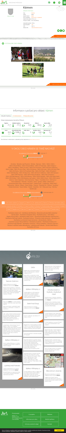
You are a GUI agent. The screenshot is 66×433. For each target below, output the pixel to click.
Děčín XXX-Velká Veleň (52, 176)
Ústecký (33, 13)
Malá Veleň (53, 183)
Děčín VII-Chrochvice (35, 167)
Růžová (49, 185)
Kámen (28, 7)
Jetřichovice (50, 182)
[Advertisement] (33, 98)
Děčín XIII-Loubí (41, 169)
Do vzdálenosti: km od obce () (26, 192)
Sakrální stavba (55, 209)
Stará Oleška (23, 187)
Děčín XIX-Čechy (14, 171)
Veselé (30, 187)
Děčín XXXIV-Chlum (42, 178)
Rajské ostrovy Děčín (13, 216)
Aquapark (22, 202)
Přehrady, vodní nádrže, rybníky (56, 202)
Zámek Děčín (15, 215)
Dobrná (11, 180)
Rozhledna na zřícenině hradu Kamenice (25, 220)
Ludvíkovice (45, 183)
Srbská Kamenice (14, 187)
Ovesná (36, 185)
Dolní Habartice (19, 180)
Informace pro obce (31, 419)
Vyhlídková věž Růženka (29, 213)
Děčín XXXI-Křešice (11, 178)
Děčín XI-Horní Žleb (20, 169)
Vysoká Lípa (33, 189)
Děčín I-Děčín (50, 164)
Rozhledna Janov (41, 215)
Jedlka (44, 182)
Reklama (49, 414)
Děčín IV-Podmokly (40, 166)
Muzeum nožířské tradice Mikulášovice (19, 225)
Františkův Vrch (44, 180)
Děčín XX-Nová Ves (24, 173)
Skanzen (45, 202)
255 (32, 24)
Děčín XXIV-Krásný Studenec (32, 174)
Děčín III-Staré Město (28, 166)
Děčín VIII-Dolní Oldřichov (49, 167)
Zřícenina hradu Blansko (15, 223)
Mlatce (22, 185)
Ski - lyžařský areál (37, 202)
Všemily (54, 187)
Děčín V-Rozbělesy (13, 167)
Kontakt (50, 424)
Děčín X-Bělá (9, 169)
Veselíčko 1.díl (37, 187)
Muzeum (37, 209)
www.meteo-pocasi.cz (35, 139)
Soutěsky (55, 185)
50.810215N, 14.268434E (36, 17)
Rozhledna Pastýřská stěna (28, 215)
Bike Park (24, 209)
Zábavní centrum (45, 209)
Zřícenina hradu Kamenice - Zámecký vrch (47, 218)
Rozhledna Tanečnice (29, 223)
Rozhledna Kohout (28, 218)
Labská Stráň (37, 183)
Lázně (8, 209)
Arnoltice (13, 164)
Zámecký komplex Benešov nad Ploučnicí (46, 216)
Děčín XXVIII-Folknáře (39, 176)
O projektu (32, 414)
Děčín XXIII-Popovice (17, 174)
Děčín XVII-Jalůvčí (51, 171)
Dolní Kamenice (29, 180)
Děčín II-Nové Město (15, 166)
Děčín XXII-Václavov (52, 173)
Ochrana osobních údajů (32, 424)
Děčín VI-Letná (24, 167)
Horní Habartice (16, 182)
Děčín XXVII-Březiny (26, 176)
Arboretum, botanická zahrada (8, 206)
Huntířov (30, 182)
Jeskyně (63, 206)
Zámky (31, 206)
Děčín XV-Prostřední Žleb (27, 171)
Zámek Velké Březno (52, 225)
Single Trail (30, 209)
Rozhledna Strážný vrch (49, 222)
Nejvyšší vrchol (16, 209)
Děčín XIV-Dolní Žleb (53, 169)
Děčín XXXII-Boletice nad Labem (26, 178)
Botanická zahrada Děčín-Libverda (47, 213)
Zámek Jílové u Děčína (45, 220)
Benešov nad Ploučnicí (23, 164)
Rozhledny (20, 206)
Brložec (33, 164)
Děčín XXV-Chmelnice (47, 174)
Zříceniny (37, 206)
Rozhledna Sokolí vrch (14, 213)
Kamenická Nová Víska (15, 183)
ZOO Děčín (51, 215)
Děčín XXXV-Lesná (54, 178)
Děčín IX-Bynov (51, 166)
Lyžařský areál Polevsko (38, 225)
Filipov (37, 180)
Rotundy (57, 206)
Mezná (17, 185)
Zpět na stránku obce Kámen (59, 84)
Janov (35, 182)
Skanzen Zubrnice (52, 223)
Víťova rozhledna (41, 223)
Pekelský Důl (42, 185)
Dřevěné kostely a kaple (47, 206)
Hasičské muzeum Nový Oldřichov (19, 222)
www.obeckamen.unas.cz (37, 27)
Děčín (32, 16)
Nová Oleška (28, 185)
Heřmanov (53, 180)
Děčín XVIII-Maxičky (12, 173)
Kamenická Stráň (28, 183)
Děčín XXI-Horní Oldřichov (38, 173)
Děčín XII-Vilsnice (31, 169)
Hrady (26, 206)
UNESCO (28, 202)
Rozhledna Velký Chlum (26, 216)
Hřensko (24, 182)
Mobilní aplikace (49, 419)
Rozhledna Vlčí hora (33, 227)
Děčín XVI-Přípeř (40, 171)
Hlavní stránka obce (61, 36)
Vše (3, 202)
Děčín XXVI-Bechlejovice (13, 176)
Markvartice (10, 185)
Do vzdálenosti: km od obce (28, 153)
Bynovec (38, 164)
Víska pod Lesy (47, 187)
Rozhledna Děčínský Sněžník (14, 218)
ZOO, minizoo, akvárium (11, 202)
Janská (40, 182)
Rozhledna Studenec (36, 222)
